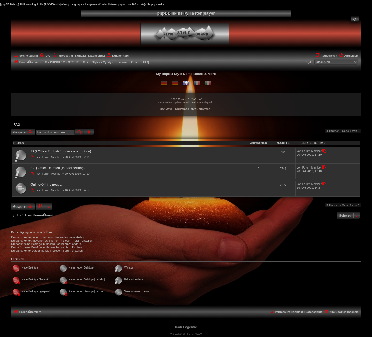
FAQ (17, 124)
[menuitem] (355, 19)
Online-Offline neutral (46, 184)
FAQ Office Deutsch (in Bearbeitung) (57, 168)
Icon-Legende (186, 327)
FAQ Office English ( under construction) (60, 151)
